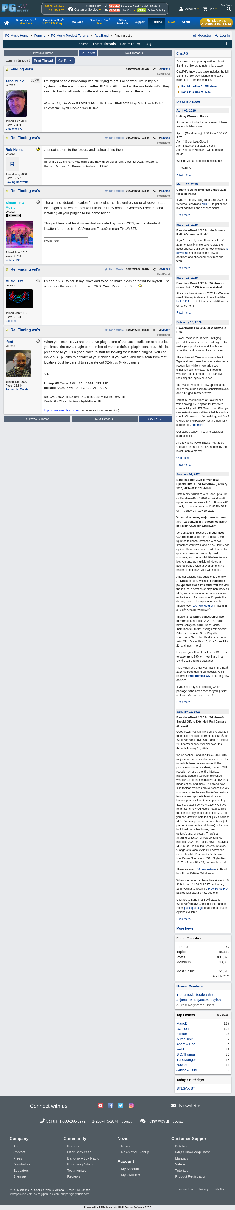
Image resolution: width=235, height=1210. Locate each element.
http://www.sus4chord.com (61, 410)
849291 (165, 269)
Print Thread (43, 60)
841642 (165, 191)
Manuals (181, 1158)
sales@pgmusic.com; (47, 1194)
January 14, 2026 (188, 474)
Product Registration (190, 1176)
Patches (181, 1146)
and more (198, 424)
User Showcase (79, 1152)
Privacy (203, 1189)
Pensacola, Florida (17, 389)
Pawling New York (17, 182)
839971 (165, 69)
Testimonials (76, 1170)
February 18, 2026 (189, 322)
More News (184, 928)
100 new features (203, 605)
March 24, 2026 (187, 184)
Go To (65, 60)
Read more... (184, 174)
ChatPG (182, 53)
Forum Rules (130, 44)
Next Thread (135, 53)
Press (17, 1158)
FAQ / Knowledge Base (193, 1152)
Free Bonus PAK (199, 676)
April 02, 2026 (186, 110)
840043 (165, 138)
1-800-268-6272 (130, 5)
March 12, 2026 (187, 224)
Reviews (73, 1176)
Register (201, 35)
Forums (39, 35)
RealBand (102, 35)
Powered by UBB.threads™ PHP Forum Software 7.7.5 (117, 1207)
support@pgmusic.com (75, 1194)
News (125, 1146)
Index (88, 53)
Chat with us (159, 1121)
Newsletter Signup (135, 1152)
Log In (222, 35)
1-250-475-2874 (151, 5)
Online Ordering (157, 10)
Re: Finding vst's (25, 138)
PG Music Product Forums (70, 35)
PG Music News (188, 102)
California (11, 320)
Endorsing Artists (80, 1164)
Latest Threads (104, 44)
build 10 (206, 204)
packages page (193, 908)
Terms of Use (185, 1189)
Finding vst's (22, 69)
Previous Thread (41, 53)
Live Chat (127, 10)
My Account (130, 1169)
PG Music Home (16, 35)
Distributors (22, 1164)
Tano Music (114, 138)
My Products (130, 1175)
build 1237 (182, 301)
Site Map (220, 1189)
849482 (165, 330)
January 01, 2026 (188, 711)
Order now (182, 457)
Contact (19, 1152)
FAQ (148, 44)
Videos (180, 1164)
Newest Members (189, 986)
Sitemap (19, 1176)
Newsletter (190, 1105)
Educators (21, 1170)
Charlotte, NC (14, 128)
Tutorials (181, 1170)
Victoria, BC (13, 260)
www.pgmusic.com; (21, 1194)
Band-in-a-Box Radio (83, 1158)
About (17, 1146)
